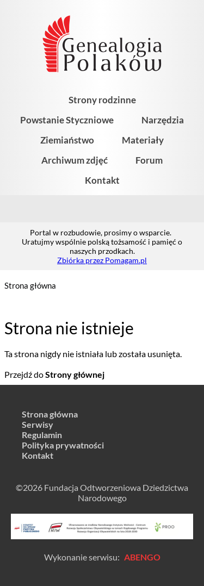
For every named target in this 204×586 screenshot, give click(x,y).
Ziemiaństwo (67, 140)
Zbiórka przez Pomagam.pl (102, 260)
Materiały (143, 140)
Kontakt (102, 180)
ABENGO (142, 557)
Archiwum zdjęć (74, 160)
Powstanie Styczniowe (67, 120)
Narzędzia (162, 120)
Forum (149, 160)
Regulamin (42, 434)
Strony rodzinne (102, 99)
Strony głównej (74, 374)
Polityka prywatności (63, 445)
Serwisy (37, 424)
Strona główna (30, 285)
